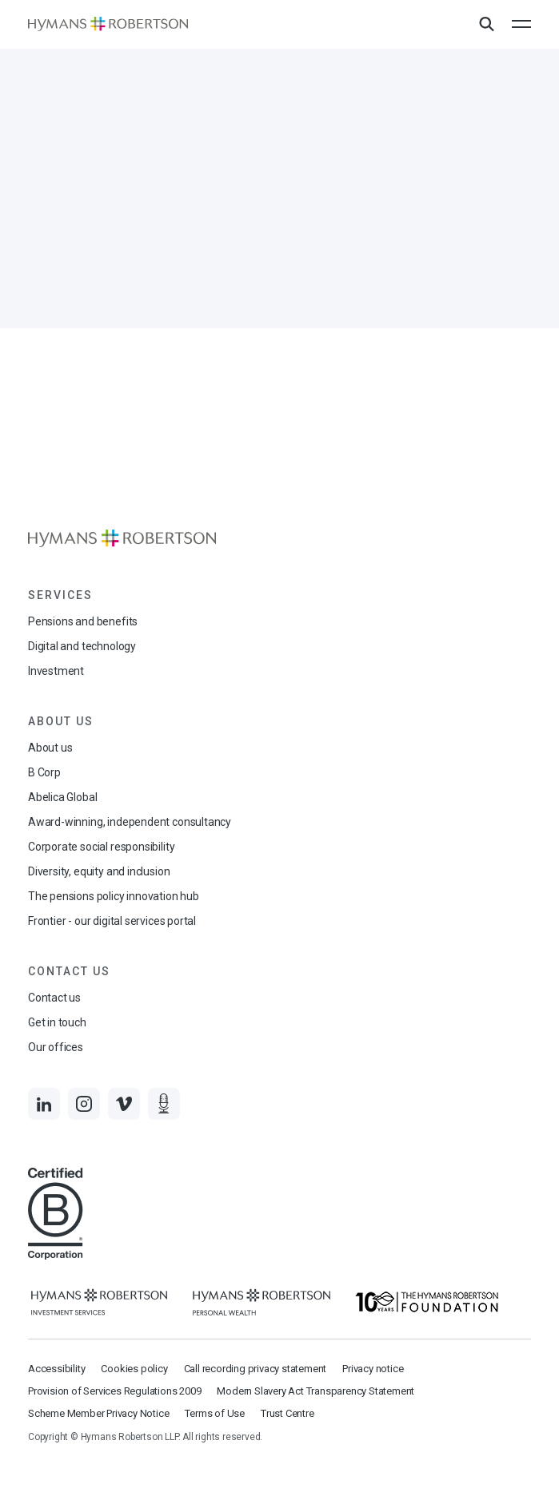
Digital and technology (82, 646)
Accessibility (56, 1369)
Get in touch (57, 1022)
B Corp (44, 772)
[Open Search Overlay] (486, 25)
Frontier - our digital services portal (112, 921)
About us (50, 747)
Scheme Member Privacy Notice (98, 1413)
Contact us (54, 997)
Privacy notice (372, 1369)
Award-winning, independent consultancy (129, 821)
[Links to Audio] (164, 1104)
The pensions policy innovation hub (113, 896)
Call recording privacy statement (255, 1369)
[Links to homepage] (108, 24)
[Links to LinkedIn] (44, 1104)
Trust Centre (287, 1413)
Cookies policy (134, 1369)
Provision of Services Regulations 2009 (114, 1391)
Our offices (55, 1047)
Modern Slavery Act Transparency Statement (315, 1391)
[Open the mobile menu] (521, 24)
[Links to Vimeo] (124, 1104)
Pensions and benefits (83, 621)
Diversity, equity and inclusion (99, 871)
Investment (56, 671)
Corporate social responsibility (101, 846)
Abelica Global (62, 797)
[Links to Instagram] (84, 1104)
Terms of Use (215, 1413)
